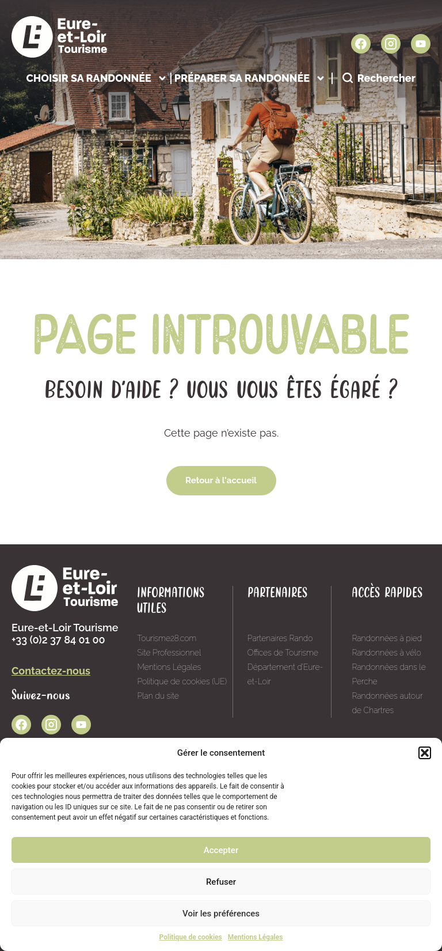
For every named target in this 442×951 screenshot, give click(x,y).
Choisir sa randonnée (96, 78)
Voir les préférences (221, 913)
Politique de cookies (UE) (182, 681)
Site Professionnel (169, 652)
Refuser (221, 882)
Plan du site (157, 695)
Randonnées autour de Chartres (387, 703)
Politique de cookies (190, 937)
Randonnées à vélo (386, 652)
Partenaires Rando (280, 638)
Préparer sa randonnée (250, 78)
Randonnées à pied (387, 638)
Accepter (221, 850)
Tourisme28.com (166, 638)
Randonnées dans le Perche (388, 674)
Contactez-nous (51, 671)
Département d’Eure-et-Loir (285, 674)
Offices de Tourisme (282, 652)
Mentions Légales (255, 937)
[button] (424, 753)
